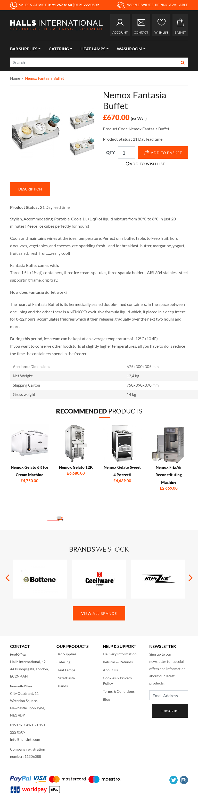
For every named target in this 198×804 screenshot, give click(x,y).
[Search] (94, 62)
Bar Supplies (23, 48)
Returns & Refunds (118, 662)
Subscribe (170, 711)
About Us (110, 670)
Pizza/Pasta (65, 678)
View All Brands (99, 613)
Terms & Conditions (119, 691)
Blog (106, 699)
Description (30, 189)
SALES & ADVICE (41, 5)
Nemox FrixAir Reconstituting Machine (168, 474)
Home (15, 78)
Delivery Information (120, 654)
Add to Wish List (145, 164)
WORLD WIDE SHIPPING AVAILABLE (152, 5)
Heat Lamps (92, 48)
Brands (62, 686)
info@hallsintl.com (25, 739)
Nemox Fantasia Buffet (44, 78)
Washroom (129, 48)
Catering (59, 48)
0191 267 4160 (22, 725)
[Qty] (126, 152)
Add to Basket (163, 152)
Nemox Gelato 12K (76, 467)
